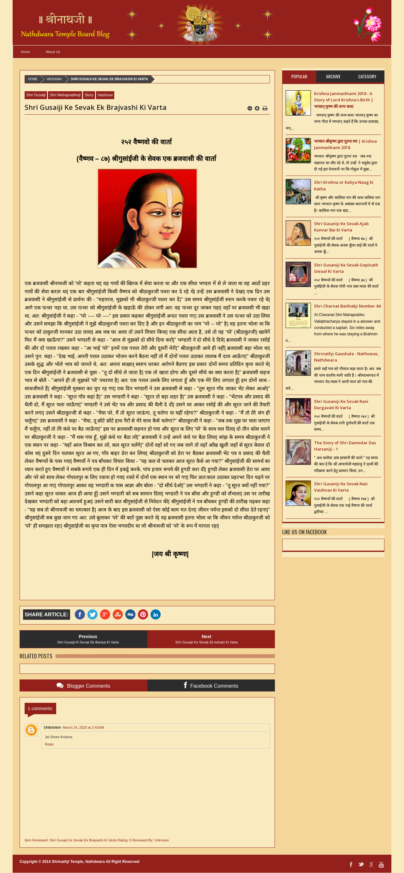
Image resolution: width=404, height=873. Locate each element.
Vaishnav (54, 79)
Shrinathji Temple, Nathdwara (78, 861)
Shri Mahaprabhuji (65, 95)
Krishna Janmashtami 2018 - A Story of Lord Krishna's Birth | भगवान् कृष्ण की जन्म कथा (343, 100)
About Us (53, 52)
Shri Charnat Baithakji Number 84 (347, 306)
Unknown (52, 727)
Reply (49, 744)
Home (25, 52)
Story (89, 95)
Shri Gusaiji (35, 95)
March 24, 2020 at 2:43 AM (83, 727)
